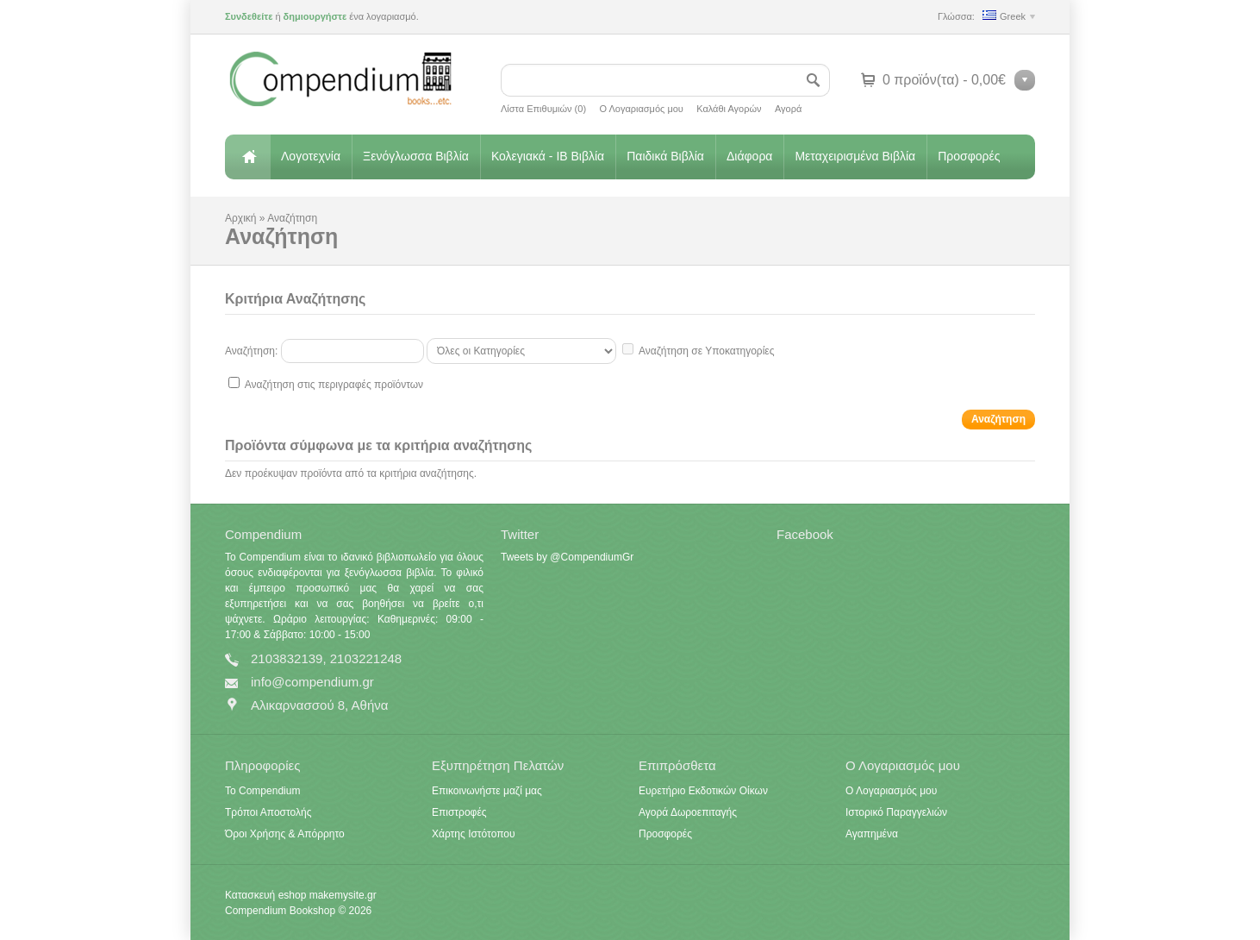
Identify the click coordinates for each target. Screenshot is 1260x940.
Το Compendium (262, 791)
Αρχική (247, 157)
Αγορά (788, 108)
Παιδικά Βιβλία (665, 156)
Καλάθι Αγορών (728, 108)
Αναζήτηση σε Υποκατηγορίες (706, 351)
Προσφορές (969, 156)
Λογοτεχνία (310, 156)
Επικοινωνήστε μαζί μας (487, 791)
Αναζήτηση (292, 218)
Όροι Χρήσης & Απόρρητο (285, 834)
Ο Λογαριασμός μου (641, 108)
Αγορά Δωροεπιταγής (688, 812)
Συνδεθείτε (248, 16)
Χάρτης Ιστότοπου (473, 834)
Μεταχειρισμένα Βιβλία (855, 156)
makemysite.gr (343, 895)
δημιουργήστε (315, 16)
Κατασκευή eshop (265, 895)
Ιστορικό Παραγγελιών (896, 812)
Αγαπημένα (871, 834)
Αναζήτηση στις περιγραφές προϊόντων (334, 385)
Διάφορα (749, 156)
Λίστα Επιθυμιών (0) (543, 108)
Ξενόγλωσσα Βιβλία (416, 156)
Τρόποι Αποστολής (268, 812)
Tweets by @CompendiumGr (567, 557)
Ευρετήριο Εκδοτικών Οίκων (703, 791)
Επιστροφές (459, 812)
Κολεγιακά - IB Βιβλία (547, 156)
